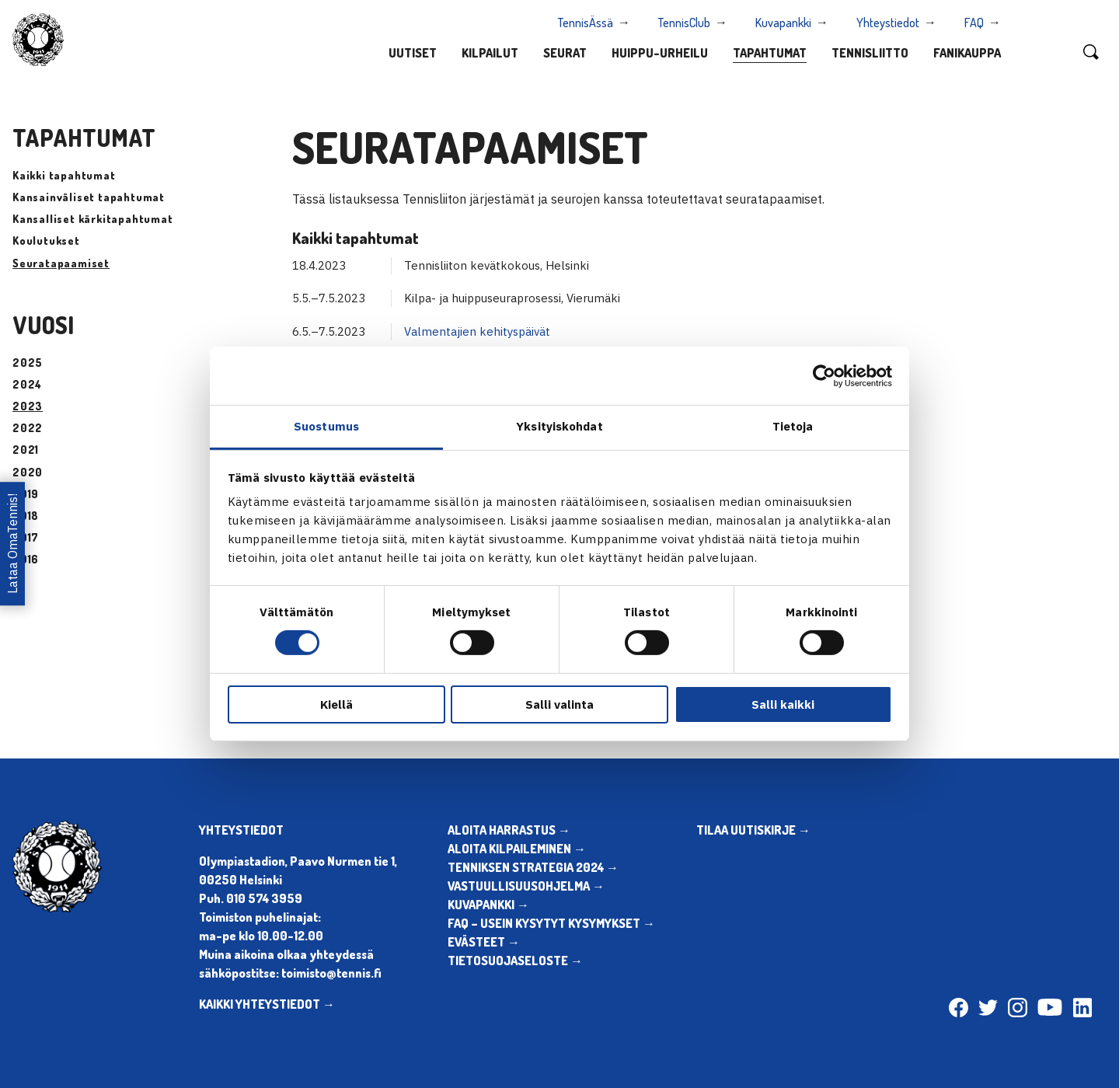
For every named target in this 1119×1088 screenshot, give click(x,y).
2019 (25, 493)
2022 (27, 427)
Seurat (565, 53)
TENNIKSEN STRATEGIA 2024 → (533, 867)
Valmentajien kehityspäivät (477, 331)
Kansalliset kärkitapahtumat (92, 218)
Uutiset (413, 53)
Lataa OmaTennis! (12, 543)
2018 (25, 515)
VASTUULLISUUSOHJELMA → (526, 886)
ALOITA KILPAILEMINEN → (517, 848)
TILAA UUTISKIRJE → (753, 830)
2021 (25, 449)
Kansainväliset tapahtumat (88, 197)
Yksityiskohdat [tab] (559, 426)
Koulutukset (46, 240)
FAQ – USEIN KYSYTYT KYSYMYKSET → (551, 923)
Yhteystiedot (887, 22)
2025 (27, 362)
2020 (27, 472)
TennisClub (684, 22)
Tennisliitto (869, 53)
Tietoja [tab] (793, 426)
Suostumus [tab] (326, 426)
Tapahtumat (770, 53)
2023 (27, 406)
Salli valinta (559, 704)
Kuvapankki (783, 22)
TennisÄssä (585, 22)
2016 (25, 559)
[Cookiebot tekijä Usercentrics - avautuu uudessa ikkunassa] (824, 375)
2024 (27, 384)
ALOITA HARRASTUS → (509, 830)
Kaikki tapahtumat (64, 175)
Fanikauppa (967, 53)
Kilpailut (490, 53)
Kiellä (336, 704)
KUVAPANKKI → (488, 904)
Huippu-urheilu (660, 53)
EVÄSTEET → (484, 942)
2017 (25, 537)
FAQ (974, 22)
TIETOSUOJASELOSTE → (515, 960)
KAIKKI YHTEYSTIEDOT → (267, 1004)
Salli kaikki (782, 704)
